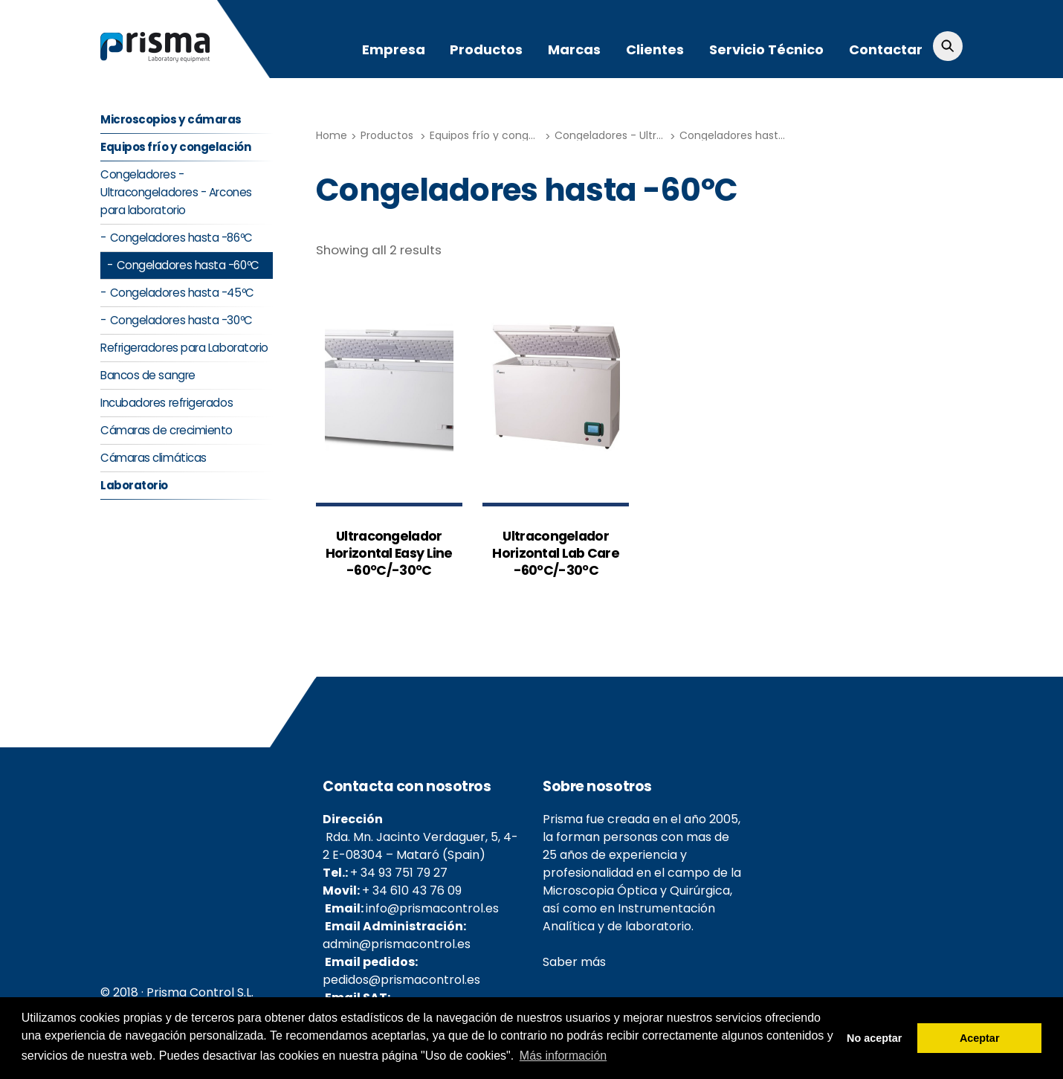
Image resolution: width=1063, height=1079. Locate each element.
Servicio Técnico (766, 49)
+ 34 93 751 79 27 (399, 873)
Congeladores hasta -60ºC (749, 135)
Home (331, 135)
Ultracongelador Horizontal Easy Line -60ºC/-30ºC (389, 553)
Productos (486, 49)
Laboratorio (134, 486)
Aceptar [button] (980, 1038)
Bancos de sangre (148, 376)
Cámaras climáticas (153, 458)
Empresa (393, 49)
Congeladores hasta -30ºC (181, 321)
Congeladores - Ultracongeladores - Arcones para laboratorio (176, 193)
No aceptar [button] (874, 1038)
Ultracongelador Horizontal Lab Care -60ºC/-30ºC (555, 553)
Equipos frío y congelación (498, 135)
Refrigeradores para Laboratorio (184, 348)
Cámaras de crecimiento (166, 431)
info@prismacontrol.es (432, 909)
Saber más (574, 962)
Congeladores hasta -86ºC (181, 238)
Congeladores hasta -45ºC (182, 293)
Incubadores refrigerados (166, 403)
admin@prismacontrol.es (397, 944)
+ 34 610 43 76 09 (412, 891)
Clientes (655, 49)
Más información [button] (563, 1055)
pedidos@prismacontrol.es (401, 980)
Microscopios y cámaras (171, 120)
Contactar (886, 49)
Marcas (574, 49)
